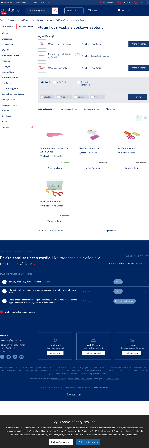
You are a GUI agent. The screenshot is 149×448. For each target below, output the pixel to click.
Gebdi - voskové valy (50, 201)
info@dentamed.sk (8, 351)
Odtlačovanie (7, 44)
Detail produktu (55, 168)
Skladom (65, 162)
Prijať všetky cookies (88, 442)
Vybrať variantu (139, 44)
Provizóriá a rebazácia (11, 55)
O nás (34, 2)
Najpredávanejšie (46, 109)
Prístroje (126, 2)
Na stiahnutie (22, 2)
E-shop (11, 20)
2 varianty (103, 162)
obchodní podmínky (58, 379)
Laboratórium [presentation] (26, 26)
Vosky (49, 20)
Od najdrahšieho (91, 109)
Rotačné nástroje (9, 105)
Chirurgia (6, 66)
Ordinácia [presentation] (8, 26)
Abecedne (110, 109)
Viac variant (141, 162)
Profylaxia (6, 82)
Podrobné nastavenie (60, 442)
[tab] (8, 26)
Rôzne (4, 121)
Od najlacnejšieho (69, 109)
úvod (2, 20)
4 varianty (64, 215)
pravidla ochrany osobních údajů (80, 379)
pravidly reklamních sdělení (97, 373)
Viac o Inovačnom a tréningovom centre (127, 263)
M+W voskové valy (57, 68)
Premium (6, 2)
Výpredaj (17, 127)
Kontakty (45, 2)
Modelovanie (38, 20)
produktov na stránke (54, 230)
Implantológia (8, 71)
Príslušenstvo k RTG (10, 77)
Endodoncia (7, 38)
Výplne (5, 33)
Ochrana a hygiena (10, 88)
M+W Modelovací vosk (59, 44)
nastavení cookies (113, 379)
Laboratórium (23, 20)
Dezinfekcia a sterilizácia (13, 93)
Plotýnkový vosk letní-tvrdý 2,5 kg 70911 (64, 56)
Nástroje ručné (8, 99)
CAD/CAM (6, 49)
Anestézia (6, 60)
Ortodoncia (6, 116)
